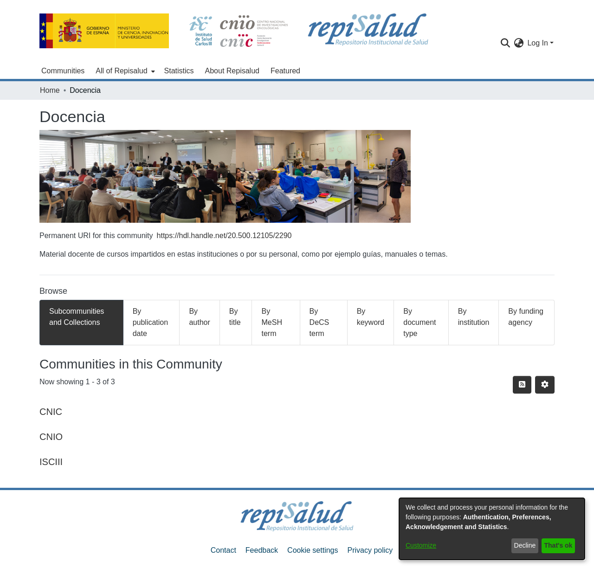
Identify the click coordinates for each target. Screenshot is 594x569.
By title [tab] (235, 316)
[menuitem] (124, 71)
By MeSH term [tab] (271, 322)
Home (50, 90)
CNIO (51, 437)
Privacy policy (370, 550)
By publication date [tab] (150, 322)
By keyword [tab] (371, 316)
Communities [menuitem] (62, 71)
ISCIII (51, 462)
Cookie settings (312, 550)
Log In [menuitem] (537, 43)
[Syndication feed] (522, 385)
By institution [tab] (474, 316)
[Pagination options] (545, 385)
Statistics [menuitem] (179, 71)
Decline (525, 545)
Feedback (261, 550)
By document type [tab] (419, 322)
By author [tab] (199, 316)
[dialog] (492, 529)
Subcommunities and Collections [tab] (76, 316)
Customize (421, 545)
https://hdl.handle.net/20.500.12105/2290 (224, 235)
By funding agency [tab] (525, 316)
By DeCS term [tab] (319, 322)
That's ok (558, 545)
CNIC (50, 412)
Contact (223, 550)
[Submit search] (505, 43)
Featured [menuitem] (285, 71)
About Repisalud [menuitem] (232, 71)
